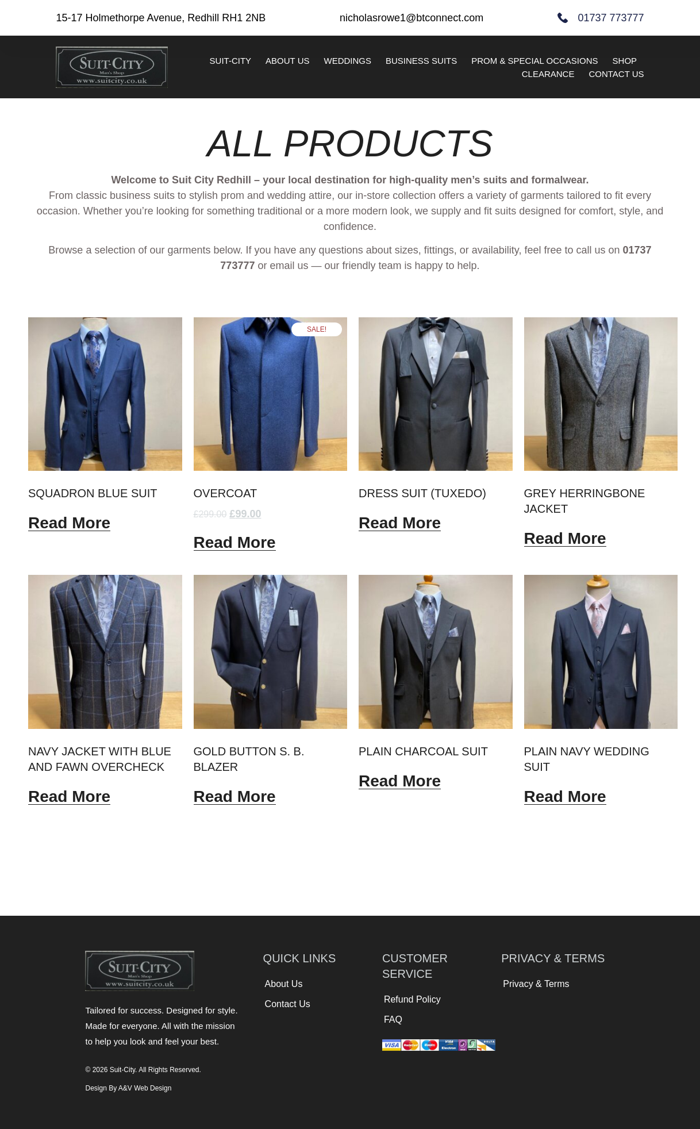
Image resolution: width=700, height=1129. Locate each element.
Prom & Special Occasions (534, 61)
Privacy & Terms (536, 984)
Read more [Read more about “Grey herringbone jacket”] (565, 539)
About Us (287, 61)
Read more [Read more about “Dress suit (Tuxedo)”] (400, 523)
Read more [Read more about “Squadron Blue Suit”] (69, 523)
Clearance (548, 74)
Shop (625, 61)
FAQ (393, 1019)
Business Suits (421, 61)
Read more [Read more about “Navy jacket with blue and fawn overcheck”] (69, 797)
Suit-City (231, 61)
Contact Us (616, 74)
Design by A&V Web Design (128, 1088)
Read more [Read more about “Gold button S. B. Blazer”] (235, 797)
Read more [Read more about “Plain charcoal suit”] (400, 781)
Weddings (348, 61)
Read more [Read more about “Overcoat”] (235, 543)
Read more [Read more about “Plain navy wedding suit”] (565, 797)
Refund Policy (412, 999)
